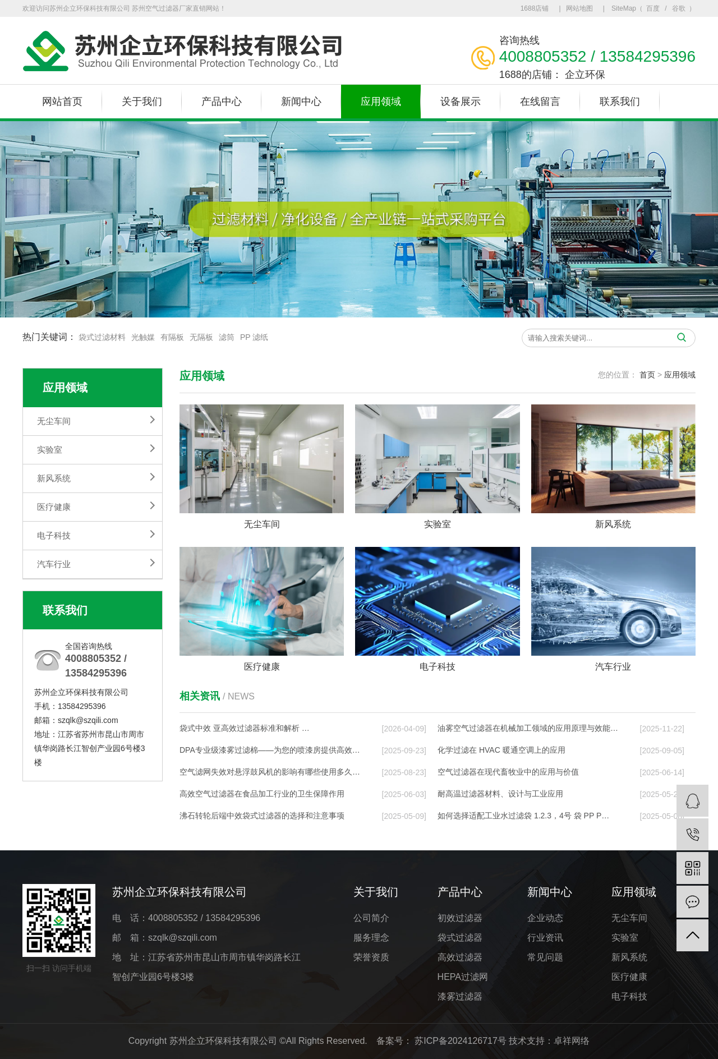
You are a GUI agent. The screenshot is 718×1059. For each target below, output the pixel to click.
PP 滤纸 (254, 338)
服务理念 (371, 937)
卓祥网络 (572, 1041)
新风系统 (54, 478)
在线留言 (540, 101)
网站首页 (62, 101)
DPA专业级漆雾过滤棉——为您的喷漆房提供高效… (270, 749)
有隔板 (172, 338)
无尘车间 (54, 421)
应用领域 (381, 101)
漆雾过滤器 (460, 996)
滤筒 (226, 338)
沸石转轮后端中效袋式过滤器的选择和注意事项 (262, 815)
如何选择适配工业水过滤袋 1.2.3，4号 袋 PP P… (523, 815)
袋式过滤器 (460, 937)
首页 (647, 374)
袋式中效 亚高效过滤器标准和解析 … (245, 728)
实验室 (49, 449)
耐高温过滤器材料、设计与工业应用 (500, 793)
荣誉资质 (371, 957)
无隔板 (201, 338)
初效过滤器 (460, 918)
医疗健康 (54, 507)
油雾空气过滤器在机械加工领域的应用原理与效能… (528, 728)
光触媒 (143, 338)
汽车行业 (54, 564)
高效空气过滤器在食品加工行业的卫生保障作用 (262, 793)
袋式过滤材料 (102, 338)
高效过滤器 (460, 957)
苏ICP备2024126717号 (461, 1041)
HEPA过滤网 (463, 977)
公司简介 (371, 918)
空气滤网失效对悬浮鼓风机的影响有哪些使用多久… (270, 771)
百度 (653, 8)
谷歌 (678, 8)
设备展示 (460, 101)
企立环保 (585, 66)
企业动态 (545, 918)
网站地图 (579, 8)
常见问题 (545, 957)
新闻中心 (301, 101)
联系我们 (620, 101)
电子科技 (54, 535)
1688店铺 (535, 8)
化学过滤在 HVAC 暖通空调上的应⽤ (501, 749)
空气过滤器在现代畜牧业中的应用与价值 (508, 771)
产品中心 (221, 101)
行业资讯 (545, 937)
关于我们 (142, 101)
